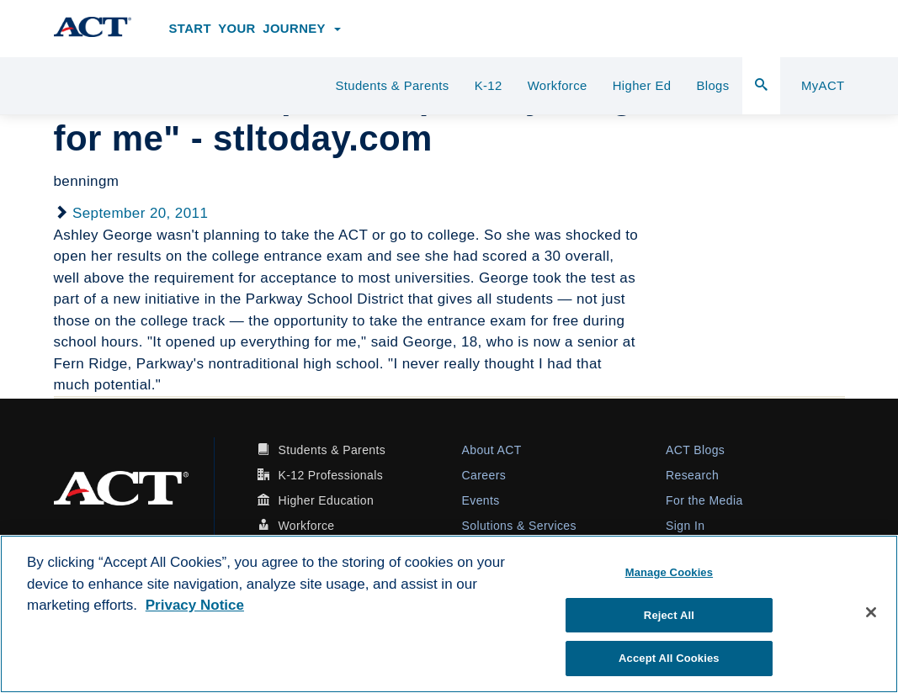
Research (692, 475)
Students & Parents (392, 86)
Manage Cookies (669, 572)
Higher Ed (642, 86)
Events (481, 500)
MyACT (823, 86)
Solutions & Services (519, 525)
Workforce (557, 86)
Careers (484, 475)
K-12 (488, 86)
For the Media (704, 500)
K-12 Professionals (330, 475)
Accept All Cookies (669, 658)
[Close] (871, 612)
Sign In (685, 525)
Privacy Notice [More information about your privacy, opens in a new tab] (195, 605)
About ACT (492, 450)
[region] (449, 614)
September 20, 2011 (140, 213)
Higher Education (326, 500)
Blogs (712, 86)
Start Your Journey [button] (255, 28)
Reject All (669, 615)
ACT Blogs (695, 450)
